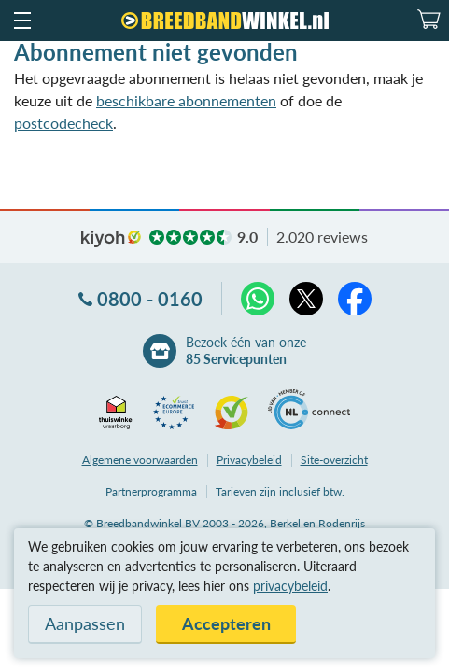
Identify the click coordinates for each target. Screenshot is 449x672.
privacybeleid (290, 586)
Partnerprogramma (151, 491)
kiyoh (111, 239)
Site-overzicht (334, 460)
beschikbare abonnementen (186, 100)
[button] (21, 20)
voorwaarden (140, 460)
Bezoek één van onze (246, 351)
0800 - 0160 (150, 298)
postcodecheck (63, 123)
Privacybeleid (249, 460)
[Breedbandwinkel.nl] (225, 20)
